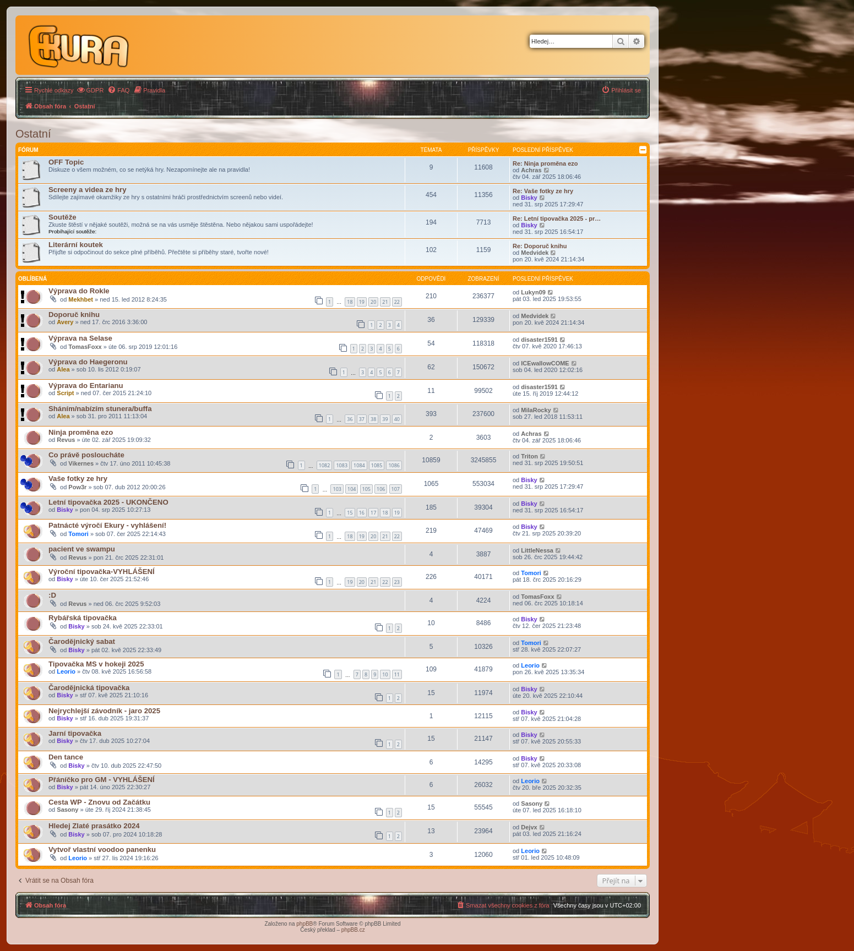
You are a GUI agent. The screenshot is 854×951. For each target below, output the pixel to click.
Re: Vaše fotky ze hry (543, 191)
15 (349, 512)
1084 (359, 465)
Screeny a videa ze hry (87, 189)
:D (52, 595)
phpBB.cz (353, 930)
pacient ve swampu (81, 549)
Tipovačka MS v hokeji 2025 (96, 664)
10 (385, 674)
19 (362, 301)
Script (65, 393)
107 (395, 489)
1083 (341, 465)
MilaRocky (536, 410)
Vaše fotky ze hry (77, 478)
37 (362, 419)
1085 (377, 465)
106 (381, 489)
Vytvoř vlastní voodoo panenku (102, 849)
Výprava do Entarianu (85, 385)
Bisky (529, 197)
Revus (66, 439)
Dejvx (529, 827)
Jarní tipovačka (74, 733)
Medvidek (534, 252)
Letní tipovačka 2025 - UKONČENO (108, 502)
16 (362, 512)
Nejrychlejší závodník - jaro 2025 (104, 711)
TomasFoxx (84, 346)
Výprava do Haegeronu (88, 362)
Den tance (65, 757)
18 (349, 301)
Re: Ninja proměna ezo (545, 163)
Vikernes (81, 463)
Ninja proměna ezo (80, 432)
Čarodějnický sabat (81, 641)
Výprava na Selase (80, 338)
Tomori (78, 534)
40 (397, 419)
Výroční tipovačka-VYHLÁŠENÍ (101, 571)
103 (337, 489)
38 (373, 419)
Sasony (67, 809)
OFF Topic (66, 162)
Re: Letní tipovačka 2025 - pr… (557, 218)
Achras (531, 170)
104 (351, 489)
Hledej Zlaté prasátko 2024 (94, 826)
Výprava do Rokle (79, 291)
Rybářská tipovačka (82, 618)
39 (385, 419)
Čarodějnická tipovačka (88, 688)
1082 (324, 465)
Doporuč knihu (74, 314)
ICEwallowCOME (545, 363)
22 (397, 301)
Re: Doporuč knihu (540, 246)
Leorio (66, 671)
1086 (394, 465)
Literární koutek (75, 245)
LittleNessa (537, 550)
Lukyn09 (533, 292)
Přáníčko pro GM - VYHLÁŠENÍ (101, 779)
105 (366, 489)
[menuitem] (90, 90)
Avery (65, 322)
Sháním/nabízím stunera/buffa (100, 409)
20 (373, 301)
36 (349, 419)
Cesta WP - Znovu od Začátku (99, 802)
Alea (63, 369)
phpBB (304, 924)
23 (397, 582)
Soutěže (62, 217)
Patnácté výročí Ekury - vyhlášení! (107, 525)
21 (385, 301)
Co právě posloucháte (86, 455)
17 (373, 512)
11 (397, 674)
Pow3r (77, 487)
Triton (529, 456)
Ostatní (33, 134)
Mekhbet (80, 299)
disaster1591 (539, 339)
